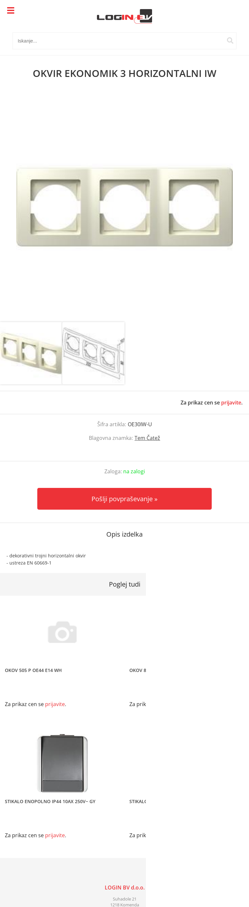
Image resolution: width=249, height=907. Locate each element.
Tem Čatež (147, 437)
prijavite (231, 402)
